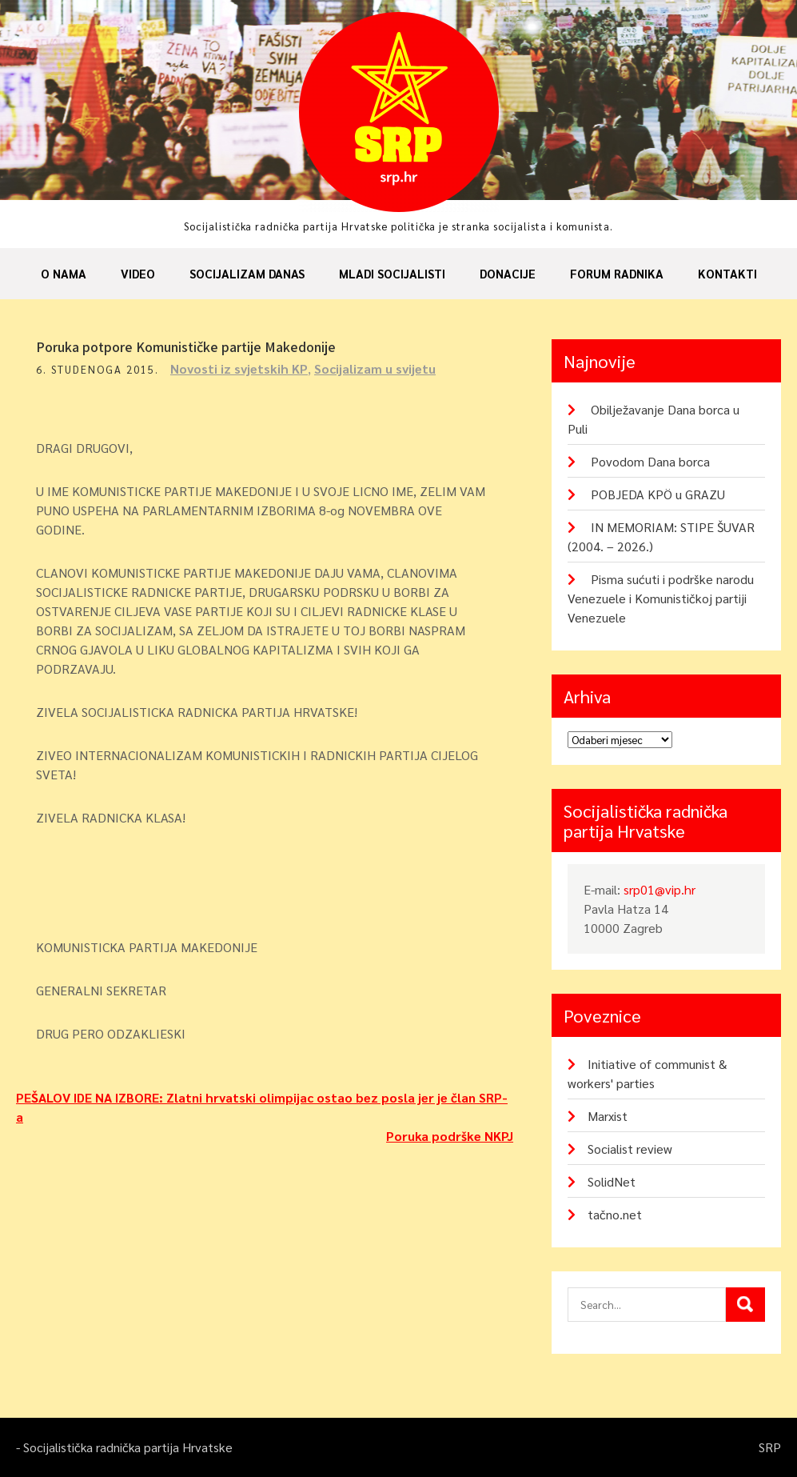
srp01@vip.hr (659, 889)
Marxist (608, 1115)
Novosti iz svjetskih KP (239, 368)
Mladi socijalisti (392, 273)
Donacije (508, 273)
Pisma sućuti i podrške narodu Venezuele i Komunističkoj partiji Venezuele (661, 598)
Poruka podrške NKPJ (449, 1135)
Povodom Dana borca (650, 461)
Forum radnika (617, 273)
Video (138, 273)
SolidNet (612, 1181)
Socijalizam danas (247, 273)
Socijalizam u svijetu (375, 368)
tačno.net (615, 1214)
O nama (63, 273)
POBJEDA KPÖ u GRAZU (658, 494)
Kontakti (727, 273)
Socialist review (630, 1148)
